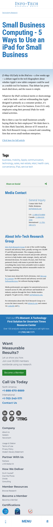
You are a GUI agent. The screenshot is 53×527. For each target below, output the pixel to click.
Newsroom (6, 438)
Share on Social (26, 184)
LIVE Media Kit (8, 464)
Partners (5, 461)
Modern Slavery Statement (12, 452)
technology (7, 163)
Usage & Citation (9, 443)
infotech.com (33, 303)
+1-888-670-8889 (38, 215)
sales (16, 163)
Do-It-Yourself (7, 473)
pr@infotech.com (35, 209)
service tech (27, 166)
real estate (25, 163)
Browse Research (9, 491)
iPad (18, 166)
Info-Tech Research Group (15, 247)
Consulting (6, 481)
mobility (16, 160)
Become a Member (14, 372)
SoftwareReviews (11, 281)
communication (35, 160)
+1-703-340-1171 (12, 398)
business (6, 160)
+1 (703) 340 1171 (26, 332)
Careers (5, 435)
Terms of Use (7, 446)
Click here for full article (13, 140)
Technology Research (10, 13)
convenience (8, 166)
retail (34, 163)
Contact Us (9, 402)
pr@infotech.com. (36, 295)
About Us (6, 432)
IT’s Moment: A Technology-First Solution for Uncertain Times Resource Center (27, 321)
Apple (24, 160)
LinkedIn (11, 306)
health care (43, 163)
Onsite (4, 479)
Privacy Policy (7, 449)
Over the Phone (8, 476)
